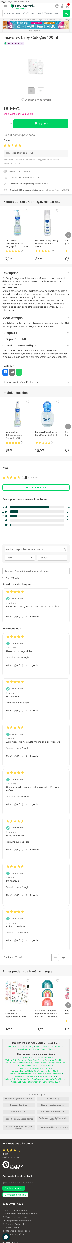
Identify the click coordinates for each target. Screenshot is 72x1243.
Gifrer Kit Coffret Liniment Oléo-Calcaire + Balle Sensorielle (35, 1074)
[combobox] (39, 571)
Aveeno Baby (53, 1099)
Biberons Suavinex (18, 1105)
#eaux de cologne (12, 163)
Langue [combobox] (53, 558)
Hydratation (41, 1046)
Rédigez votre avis (36, 487)
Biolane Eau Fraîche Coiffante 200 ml (35, 1065)
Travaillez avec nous (15, 1217)
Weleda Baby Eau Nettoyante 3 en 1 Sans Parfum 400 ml (36, 1082)
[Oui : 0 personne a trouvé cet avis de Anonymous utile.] (18, 665)
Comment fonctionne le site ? (20, 1213)
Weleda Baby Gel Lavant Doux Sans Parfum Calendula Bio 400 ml (34, 1060)
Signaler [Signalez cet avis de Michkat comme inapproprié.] (34, 616)
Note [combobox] (20, 558)
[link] (20, 478)
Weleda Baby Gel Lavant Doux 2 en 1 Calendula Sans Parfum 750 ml (34, 1079)
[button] (62, 6)
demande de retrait (15, 1194)
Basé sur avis (10, 1157)
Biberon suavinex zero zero (53, 1105)
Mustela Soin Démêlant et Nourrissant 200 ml (35, 1076)
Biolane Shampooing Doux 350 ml (35, 1068)
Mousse (51, 1049)
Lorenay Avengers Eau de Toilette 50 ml (35, 1057)
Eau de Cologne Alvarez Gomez (18, 1119)
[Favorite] (27, 210)
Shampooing (27, 1046)
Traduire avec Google (17, 657)
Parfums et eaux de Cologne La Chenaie (53, 1119)
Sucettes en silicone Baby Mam (53, 1127)
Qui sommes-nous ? (15, 1210)
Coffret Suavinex (18, 1112)
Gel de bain (13, 1046)
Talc (43, 1049)
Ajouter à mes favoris (36, 100)
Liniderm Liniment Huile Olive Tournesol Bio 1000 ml (35, 1071)
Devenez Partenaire (14, 1224)
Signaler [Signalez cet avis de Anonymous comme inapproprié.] (34, 665)
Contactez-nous (14, 1188)
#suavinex (8, 160)
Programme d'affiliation (17, 1220)
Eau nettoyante (23, 1049)
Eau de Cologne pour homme (18, 1099)
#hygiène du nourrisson (48, 160)
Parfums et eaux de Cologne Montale (19, 1127)
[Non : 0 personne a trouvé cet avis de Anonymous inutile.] (25, 665)
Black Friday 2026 (13, 1234)
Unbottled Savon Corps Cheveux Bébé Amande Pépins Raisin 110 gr (35, 1063)
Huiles (36, 1049)
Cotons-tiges (56, 1046)
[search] (66, 13)
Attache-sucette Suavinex (53, 1112)
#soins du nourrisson (25, 160)
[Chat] (57, 6)
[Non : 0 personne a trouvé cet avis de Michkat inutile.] (25, 617)
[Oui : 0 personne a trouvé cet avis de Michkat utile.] (18, 617)
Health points (11, 1227)
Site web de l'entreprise (16, 1230)
